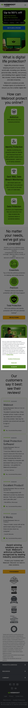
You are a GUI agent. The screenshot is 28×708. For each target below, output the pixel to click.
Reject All (14, 362)
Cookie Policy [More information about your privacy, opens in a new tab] (9, 354)
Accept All (14, 366)
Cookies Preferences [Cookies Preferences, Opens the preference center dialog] (14, 358)
